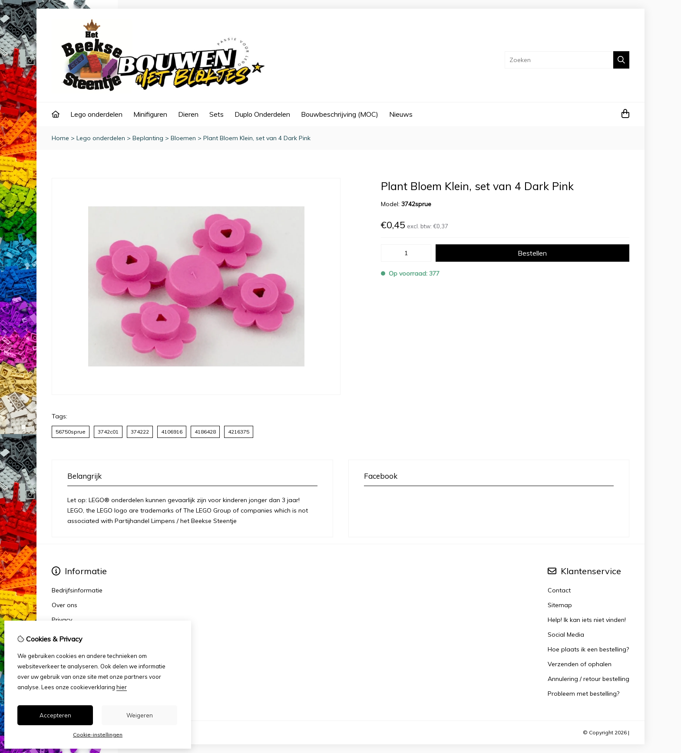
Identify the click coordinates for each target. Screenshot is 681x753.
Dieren (188, 114)
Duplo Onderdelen (262, 114)
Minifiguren (150, 114)
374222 (140, 431)
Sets (216, 114)
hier (121, 687)
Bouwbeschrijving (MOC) (339, 114)
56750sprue (71, 431)
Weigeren (139, 715)
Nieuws (401, 114)
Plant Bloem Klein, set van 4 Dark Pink (257, 138)
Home (60, 138)
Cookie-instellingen (97, 734)
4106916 (171, 431)
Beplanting (147, 138)
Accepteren (55, 715)
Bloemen (183, 138)
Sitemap (560, 605)
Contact (559, 590)
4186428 (205, 431)
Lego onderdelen (96, 114)
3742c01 (108, 431)
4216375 (238, 431)
